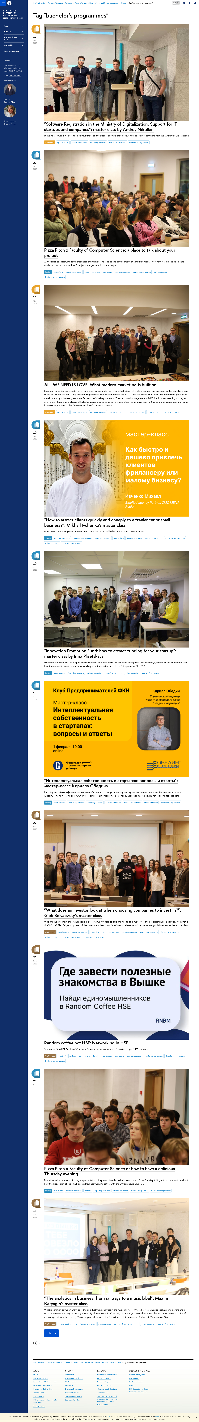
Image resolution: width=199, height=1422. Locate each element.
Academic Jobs (103, 1393)
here (108, 1417)
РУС (174, 3)
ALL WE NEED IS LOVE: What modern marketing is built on (100, 385)
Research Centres (104, 1378)
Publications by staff (137, 1374)
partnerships (119, 538)
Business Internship (72, 1400)
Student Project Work (11, 38)
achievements (84, 1056)
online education (160, 272)
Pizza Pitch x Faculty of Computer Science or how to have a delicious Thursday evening (109, 1171)
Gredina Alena (9, 124)
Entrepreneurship (11, 51)
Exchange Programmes (74, 1389)
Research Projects (104, 1382)
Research (102, 1370)
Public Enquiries (39, 1406)
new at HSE (61, 1056)
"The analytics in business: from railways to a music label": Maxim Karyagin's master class (106, 1300)
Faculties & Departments (42, 1385)
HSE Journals (134, 1378)
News (119, 1362)
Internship (8, 45)
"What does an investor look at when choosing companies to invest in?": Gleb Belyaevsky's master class (112, 912)
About (6, 26)
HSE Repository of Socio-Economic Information (139, 1390)
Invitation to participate (102, 1056)
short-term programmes (175, 538)
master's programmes (117, 142)
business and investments (94, 937)
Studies (69, 1370)
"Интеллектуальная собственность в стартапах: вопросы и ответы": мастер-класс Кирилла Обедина (111, 783)
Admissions (69, 1374)
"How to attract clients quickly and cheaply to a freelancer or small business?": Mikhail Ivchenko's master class (107, 522)
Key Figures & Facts (40, 1378)
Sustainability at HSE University (45, 1382)
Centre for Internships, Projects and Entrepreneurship (93, 1362)
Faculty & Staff (38, 1393)
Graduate (69, 1385)
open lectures (62, 142)
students (72, 1056)
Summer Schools (71, 1393)
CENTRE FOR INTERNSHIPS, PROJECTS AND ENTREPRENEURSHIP (13, 14)
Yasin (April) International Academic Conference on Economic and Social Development (107, 1400)
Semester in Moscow (73, 1396)
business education (122, 272)
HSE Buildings (38, 1396)
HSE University (38, 1362)
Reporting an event (98, 142)
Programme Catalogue (74, 1378)
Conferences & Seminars (107, 1389)
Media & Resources (139, 1370)
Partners (7, 31)
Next (51, 1333)
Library (131, 1385)
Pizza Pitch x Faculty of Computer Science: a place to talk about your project (109, 252)
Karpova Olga (9, 102)
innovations (107, 272)
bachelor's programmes (138, 142)
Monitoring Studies (104, 1385)
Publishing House (136, 1382)
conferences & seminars (82, 538)
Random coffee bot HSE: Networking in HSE (86, 1043)
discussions (58, 272)
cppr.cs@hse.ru (15, 75)
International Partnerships (42, 1389)
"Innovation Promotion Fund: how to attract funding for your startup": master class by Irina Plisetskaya (110, 653)
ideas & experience (79, 142)
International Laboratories (107, 1374)
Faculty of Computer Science (58, 1362)
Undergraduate (71, 1382)
